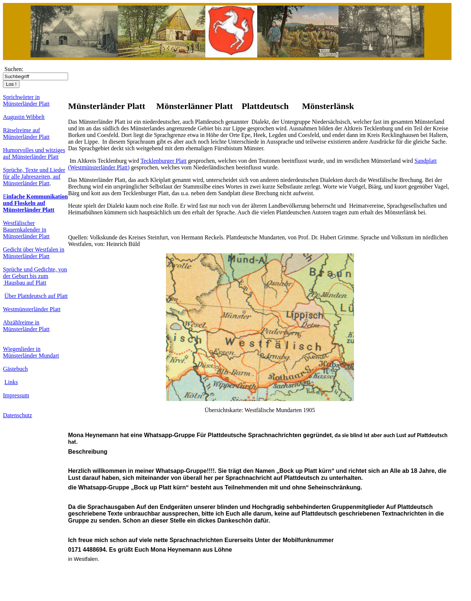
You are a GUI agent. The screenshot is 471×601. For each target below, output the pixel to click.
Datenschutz (17, 415)
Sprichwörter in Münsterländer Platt (26, 100)
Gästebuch (15, 369)
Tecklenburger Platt (164, 161)
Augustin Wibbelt (24, 117)
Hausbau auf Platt (24, 283)
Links (11, 382)
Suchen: (14, 69)
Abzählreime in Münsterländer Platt (26, 325)
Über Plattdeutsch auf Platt (36, 296)
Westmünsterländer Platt (31, 309)
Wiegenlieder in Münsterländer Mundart (31, 352)
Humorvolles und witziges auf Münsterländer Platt (34, 153)
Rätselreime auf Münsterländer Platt (26, 133)
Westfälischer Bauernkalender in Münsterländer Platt (26, 229)
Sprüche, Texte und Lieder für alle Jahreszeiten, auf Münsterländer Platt (34, 176)
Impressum (16, 395)
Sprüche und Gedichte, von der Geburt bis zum (35, 272)
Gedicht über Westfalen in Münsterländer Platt (33, 252)
